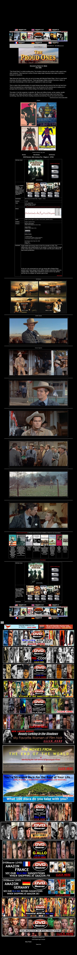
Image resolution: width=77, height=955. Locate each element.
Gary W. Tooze (59, 275)
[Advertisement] (38, 14)
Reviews (24, 154)
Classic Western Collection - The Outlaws (19, 187)
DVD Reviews (52, 154)
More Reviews (36, 154)
